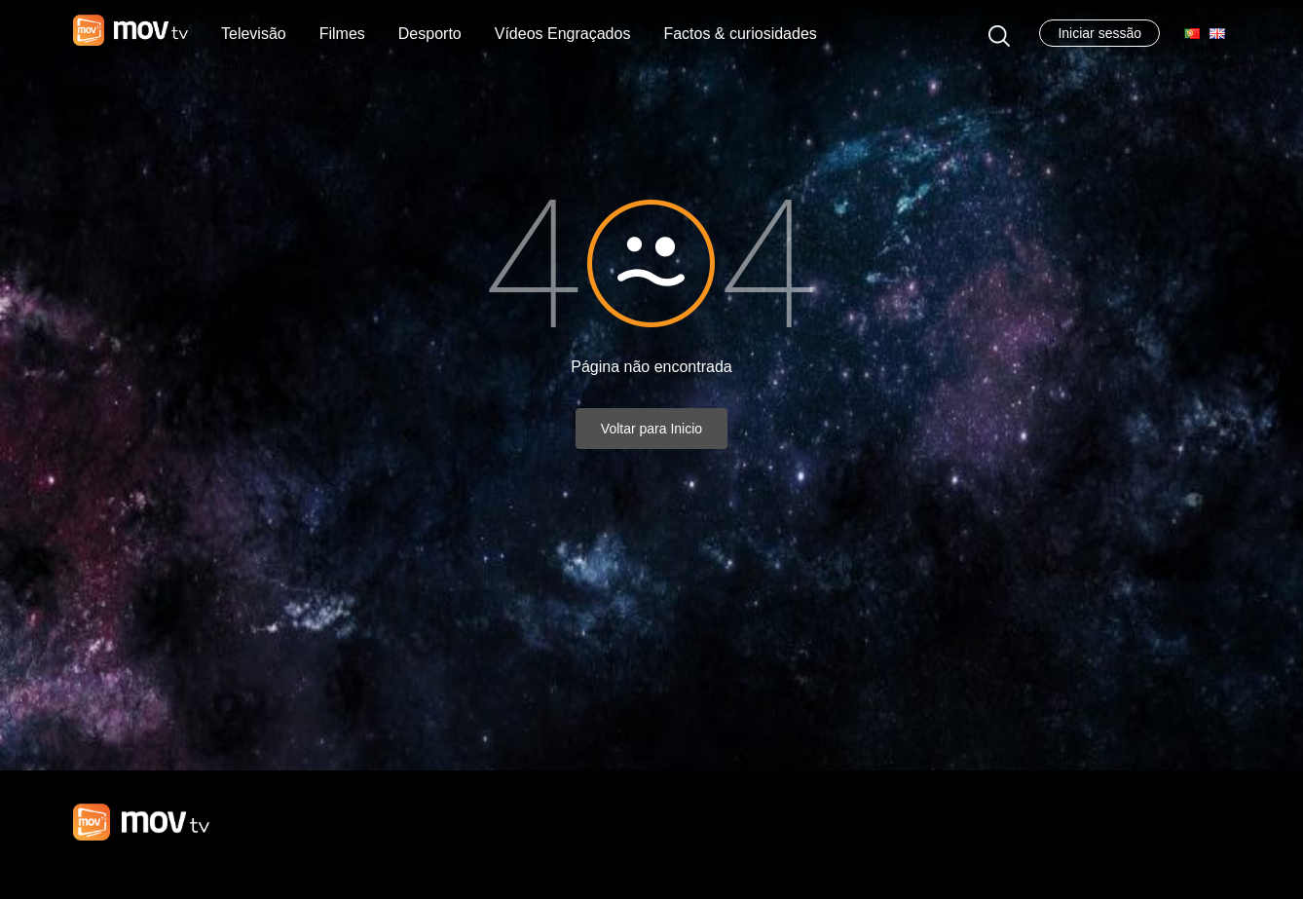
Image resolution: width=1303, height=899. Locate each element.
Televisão (253, 33)
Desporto (430, 33)
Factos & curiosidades (739, 33)
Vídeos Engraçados (563, 33)
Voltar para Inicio (651, 428)
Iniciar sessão (1099, 33)
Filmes (342, 33)
